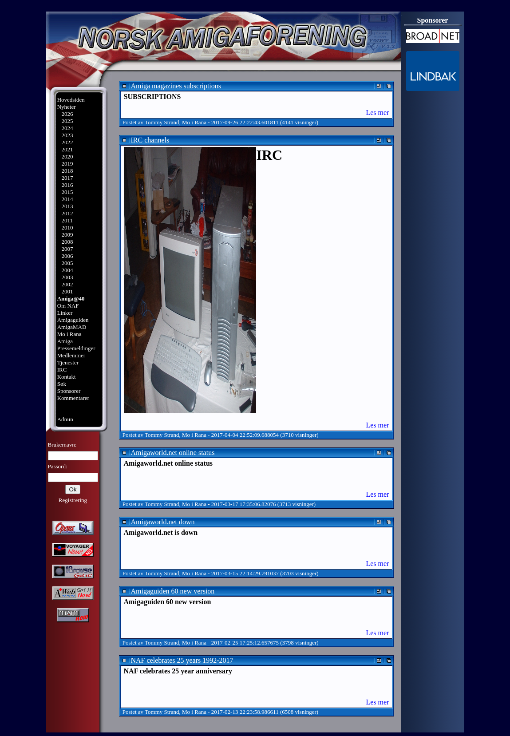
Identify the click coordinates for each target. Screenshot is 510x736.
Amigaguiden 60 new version (173, 591)
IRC (62, 369)
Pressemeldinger (76, 348)
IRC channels (150, 140)
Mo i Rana (69, 334)
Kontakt (66, 376)
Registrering (73, 500)
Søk (61, 383)
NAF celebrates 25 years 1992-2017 (182, 660)
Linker (65, 312)
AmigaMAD (72, 327)
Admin (65, 419)
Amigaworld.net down (163, 522)
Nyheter (66, 106)
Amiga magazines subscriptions (176, 86)
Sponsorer (69, 391)
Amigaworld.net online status (173, 452)
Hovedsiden (71, 99)
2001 (67, 291)
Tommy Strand (162, 122)
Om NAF (68, 305)
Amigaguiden (73, 320)
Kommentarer (73, 398)
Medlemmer (71, 355)
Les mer (377, 112)
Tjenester (68, 362)
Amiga (65, 341)
